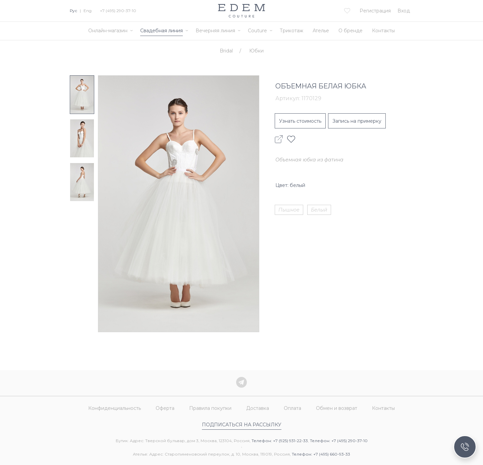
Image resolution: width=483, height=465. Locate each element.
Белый (319, 210)
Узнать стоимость (300, 121)
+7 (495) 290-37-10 (118, 10)
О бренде (350, 31)
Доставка (257, 408)
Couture (257, 31)
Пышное (289, 210)
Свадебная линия (161, 31)
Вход (403, 11)
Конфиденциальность (114, 408)
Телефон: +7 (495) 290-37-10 (339, 440)
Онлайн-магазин (107, 31)
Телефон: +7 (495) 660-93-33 (321, 454)
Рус (73, 10)
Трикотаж (291, 31)
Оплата (292, 408)
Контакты (383, 31)
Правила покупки (210, 408)
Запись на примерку (356, 121)
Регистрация (375, 11)
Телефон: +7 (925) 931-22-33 (280, 440)
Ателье (321, 31)
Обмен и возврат (336, 408)
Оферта (165, 408)
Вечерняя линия (215, 31)
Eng (88, 10)
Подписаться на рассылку (241, 425)
